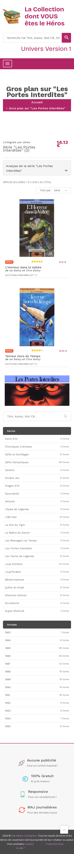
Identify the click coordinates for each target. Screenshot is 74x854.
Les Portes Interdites (19, 149)
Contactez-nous (54, 844)
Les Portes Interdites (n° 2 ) (21, 364)
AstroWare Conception (24, 835)
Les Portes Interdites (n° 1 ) (21, 275)
